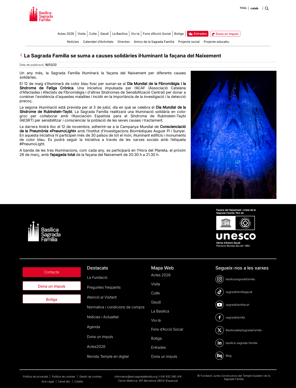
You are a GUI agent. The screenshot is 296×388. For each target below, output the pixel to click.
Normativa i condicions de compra (116, 307)
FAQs (243, 7)
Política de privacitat (36, 376)
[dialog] (288, 380)
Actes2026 (96, 346)
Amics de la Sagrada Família (154, 42)
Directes (124, 42)
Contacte (51, 272)
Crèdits (78, 381)
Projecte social (189, 42)
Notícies (73, 42)
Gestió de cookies (90, 376)
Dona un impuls (51, 286)
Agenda (93, 327)
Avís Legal (48, 381)
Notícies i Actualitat (103, 317)
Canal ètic (64, 381)
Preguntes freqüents (104, 287)
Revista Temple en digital (108, 356)
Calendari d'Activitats (98, 42)
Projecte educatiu (216, 42)
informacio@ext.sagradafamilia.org (135, 376)
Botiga (51, 299)
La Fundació (97, 277)
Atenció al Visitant (102, 297)
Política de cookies (64, 376)
